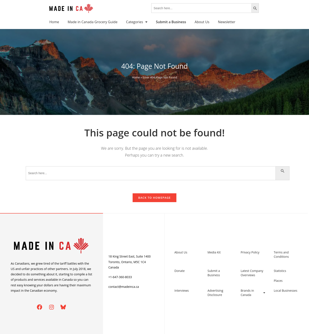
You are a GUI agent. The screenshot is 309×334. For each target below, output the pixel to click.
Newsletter (226, 22)
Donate (179, 271)
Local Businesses (285, 290)
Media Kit (214, 252)
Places (278, 281)
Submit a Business (214, 273)
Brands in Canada (253, 292)
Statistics (280, 271)
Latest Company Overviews (252, 273)
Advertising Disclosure (215, 292)
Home (54, 22)
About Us (202, 22)
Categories (136, 22)
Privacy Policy (250, 252)
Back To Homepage (154, 198)
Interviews (181, 290)
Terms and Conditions (281, 254)
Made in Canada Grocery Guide (92, 22)
